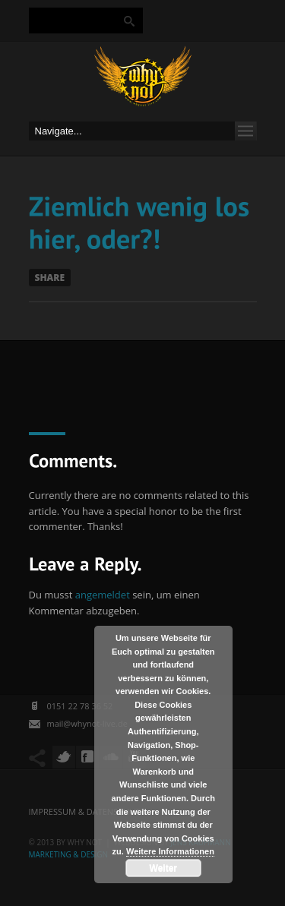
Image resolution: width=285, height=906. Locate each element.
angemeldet (102, 594)
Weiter (163, 868)
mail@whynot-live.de (87, 723)
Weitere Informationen (170, 851)
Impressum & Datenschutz (87, 811)
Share (50, 277)
